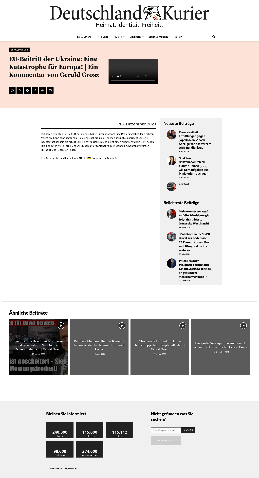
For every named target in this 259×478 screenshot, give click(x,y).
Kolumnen (85, 36)
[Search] (188, 428)
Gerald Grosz (19, 50)
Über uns (137, 36)
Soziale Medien (160, 36)
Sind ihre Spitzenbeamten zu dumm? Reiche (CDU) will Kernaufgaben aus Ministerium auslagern (194, 165)
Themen (104, 36)
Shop (178, 36)
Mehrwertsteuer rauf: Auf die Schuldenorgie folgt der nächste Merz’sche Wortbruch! (194, 217)
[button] (214, 37)
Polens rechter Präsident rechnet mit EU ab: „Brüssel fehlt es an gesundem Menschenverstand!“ (195, 267)
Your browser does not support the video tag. (133, 72)
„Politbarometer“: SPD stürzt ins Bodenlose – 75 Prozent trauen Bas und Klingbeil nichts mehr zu (194, 241)
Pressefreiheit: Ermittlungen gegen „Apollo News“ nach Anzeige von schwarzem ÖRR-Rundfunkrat (195, 140)
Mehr (120, 36)
